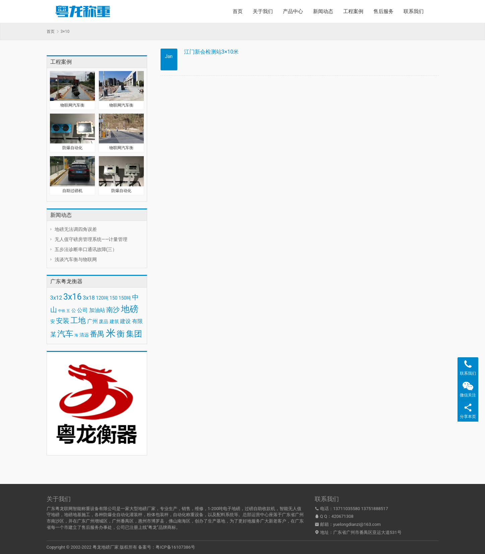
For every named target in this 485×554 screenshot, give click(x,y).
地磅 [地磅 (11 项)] (129, 309)
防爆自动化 (72, 147)
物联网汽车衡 (72, 105)
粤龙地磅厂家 (106, 547)
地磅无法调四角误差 (76, 229)
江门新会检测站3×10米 (211, 52)
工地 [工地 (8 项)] (78, 320)
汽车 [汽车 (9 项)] (65, 333)
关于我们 (263, 11)
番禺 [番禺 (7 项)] (97, 334)
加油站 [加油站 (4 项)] (97, 310)
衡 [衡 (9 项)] (121, 333)
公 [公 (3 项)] (73, 310)
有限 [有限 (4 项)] (137, 321)
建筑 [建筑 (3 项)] (114, 321)
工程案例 (353, 11)
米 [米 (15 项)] (111, 333)
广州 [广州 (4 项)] (92, 321)
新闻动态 (323, 11)
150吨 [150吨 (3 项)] (125, 298)
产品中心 (293, 11)
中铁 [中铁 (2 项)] (61, 311)
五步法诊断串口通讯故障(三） (86, 249)
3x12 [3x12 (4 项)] (56, 298)
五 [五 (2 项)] (68, 311)
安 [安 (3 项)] (52, 321)
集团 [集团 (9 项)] (134, 333)
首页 (238, 11)
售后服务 (383, 11)
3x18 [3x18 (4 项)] (89, 298)
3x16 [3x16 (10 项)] (72, 297)
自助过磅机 (72, 190)
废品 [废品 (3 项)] (103, 321)
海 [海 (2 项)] (76, 335)
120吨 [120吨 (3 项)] (102, 298)
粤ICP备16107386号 (175, 547)
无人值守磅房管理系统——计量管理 (91, 239)
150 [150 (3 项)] (113, 298)
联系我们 (414, 11)
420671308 (342, 516)
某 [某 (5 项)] (53, 334)
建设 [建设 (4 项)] (125, 321)
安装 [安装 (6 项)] (62, 321)
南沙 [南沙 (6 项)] (113, 310)
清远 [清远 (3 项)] (84, 334)
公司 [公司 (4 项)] (82, 310)
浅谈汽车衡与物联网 (76, 259)
